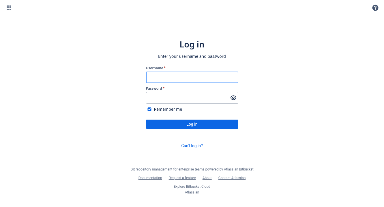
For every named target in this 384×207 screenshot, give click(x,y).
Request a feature (182, 178)
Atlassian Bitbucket (239, 169)
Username (156, 68)
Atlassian (192, 192)
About (207, 178)
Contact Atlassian (232, 178)
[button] (9, 8)
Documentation (150, 178)
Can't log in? (192, 145)
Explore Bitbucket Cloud (192, 187)
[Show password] (233, 97)
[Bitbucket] (36, 7)
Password (155, 88)
